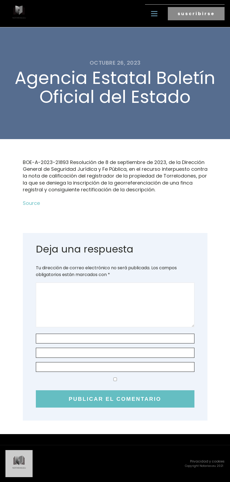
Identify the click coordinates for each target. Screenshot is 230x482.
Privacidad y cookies (207, 461)
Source (31, 203)
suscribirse (196, 14)
